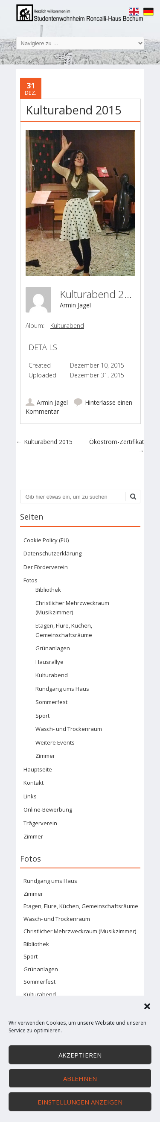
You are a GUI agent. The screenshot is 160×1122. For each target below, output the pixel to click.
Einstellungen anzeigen (80, 1102)
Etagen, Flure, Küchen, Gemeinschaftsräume (80, 906)
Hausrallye (49, 662)
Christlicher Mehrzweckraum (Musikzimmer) (79, 931)
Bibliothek (48, 589)
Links (30, 796)
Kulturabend (67, 325)
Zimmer (45, 756)
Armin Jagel (75, 305)
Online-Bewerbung (47, 809)
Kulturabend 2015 (44, 442)
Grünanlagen (52, 648)
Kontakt (33, 782)
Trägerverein (40, 823)
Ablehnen (80, 1078)
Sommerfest (51, 702)
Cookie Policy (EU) (46, 540)
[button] (147, 1006)
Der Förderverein (45, 567)
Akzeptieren (80, 1055)
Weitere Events (55, 742)
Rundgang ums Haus (62, 688)
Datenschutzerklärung (52, 553)
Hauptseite (37, 769)
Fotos (30, 580)
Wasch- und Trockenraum (68, 729)
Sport (42, 715)
